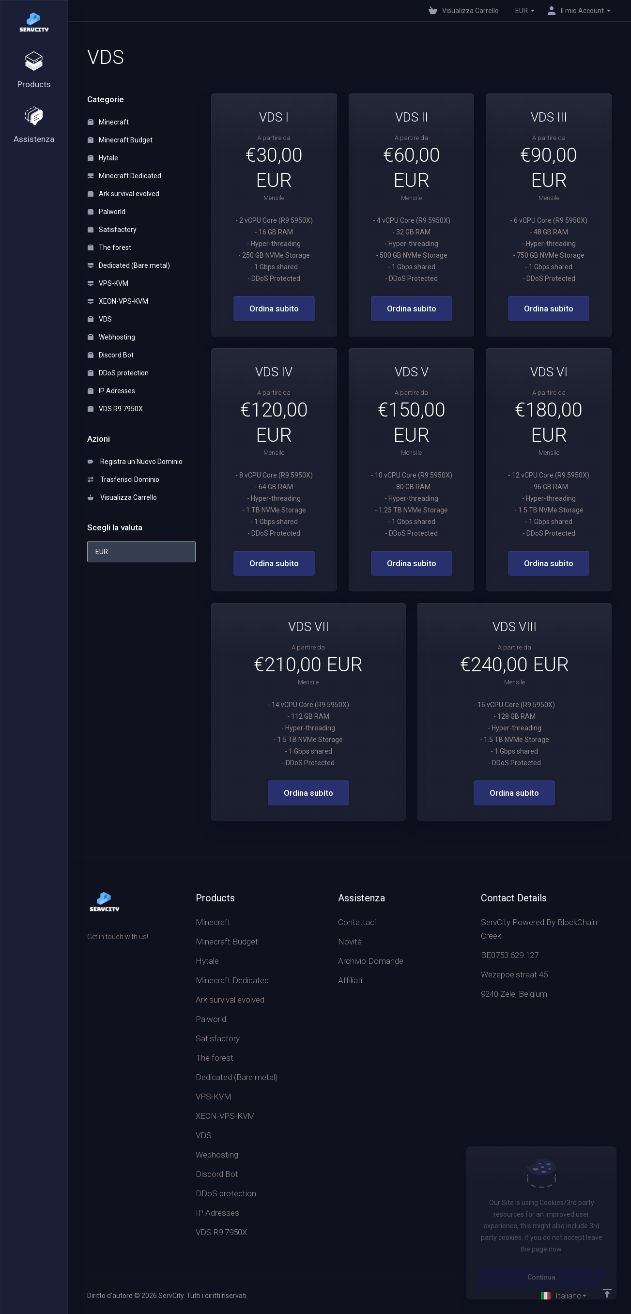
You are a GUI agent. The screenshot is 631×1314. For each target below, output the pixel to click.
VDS (100, 319)
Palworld (106, 212)
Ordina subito (274, 308)
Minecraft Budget (120, 140)
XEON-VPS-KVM (118, 301)
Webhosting (111, 337)
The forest (109, 247)
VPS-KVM (108, 283)
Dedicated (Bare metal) (129, 265)
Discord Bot (111, 355)
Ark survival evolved (123, 194)
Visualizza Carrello (122, 497)
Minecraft (108, 122)
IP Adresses (111, 391)
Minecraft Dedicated (124, 176)
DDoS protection (118, 373)
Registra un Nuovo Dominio (135, 461)
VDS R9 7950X (115, 409)
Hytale (103, 158)
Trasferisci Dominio (123, 479)
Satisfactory (112, 229)
